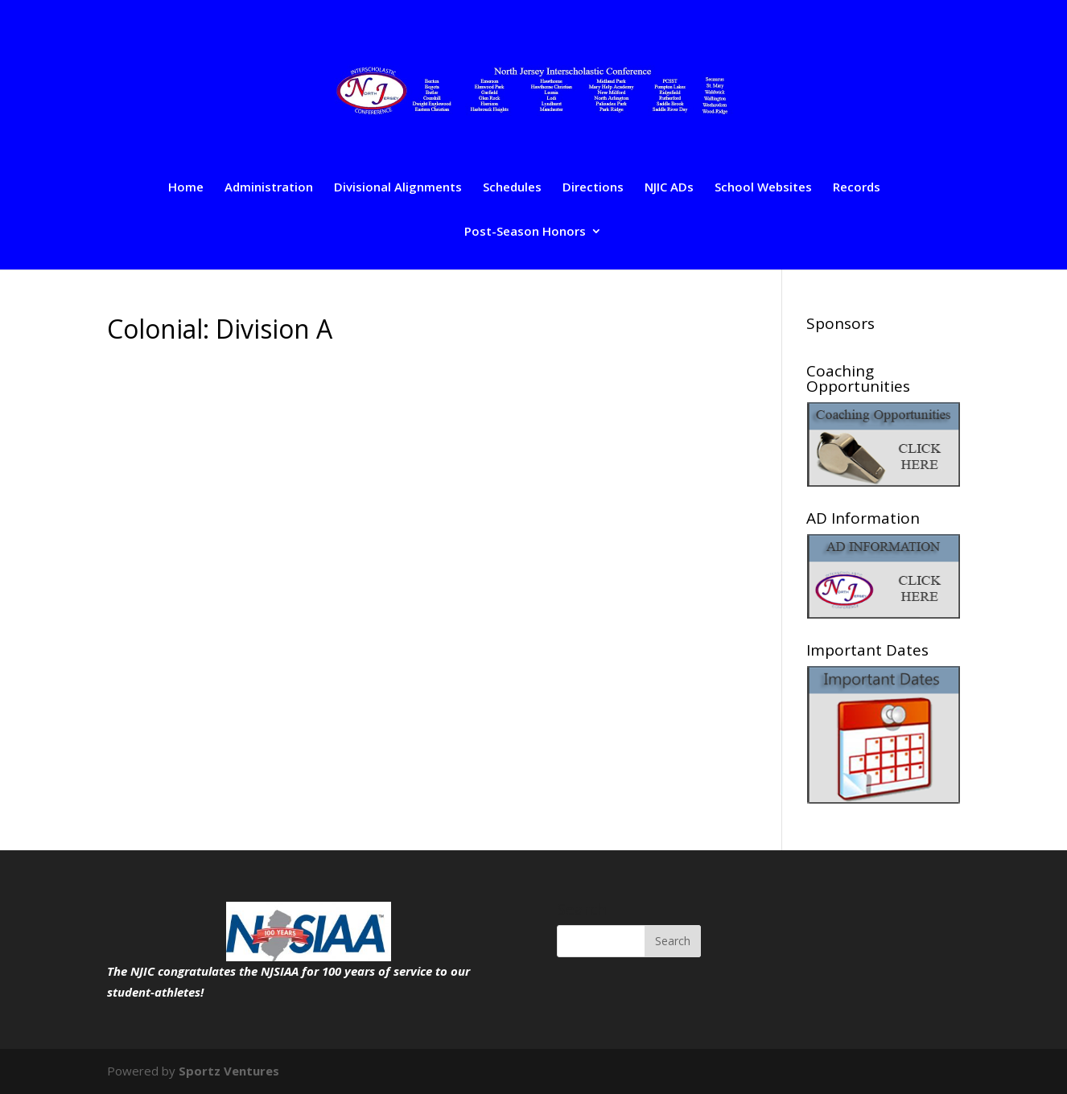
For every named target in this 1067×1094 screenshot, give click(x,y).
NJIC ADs (669, 188)
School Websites (763, 188)
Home (186, 188)
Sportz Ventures (229, 1071)
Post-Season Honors (525, 232)
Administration (269, 188)
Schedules (512, 188)
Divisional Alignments (398, 188)
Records (856, 188)
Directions (593, 188)
